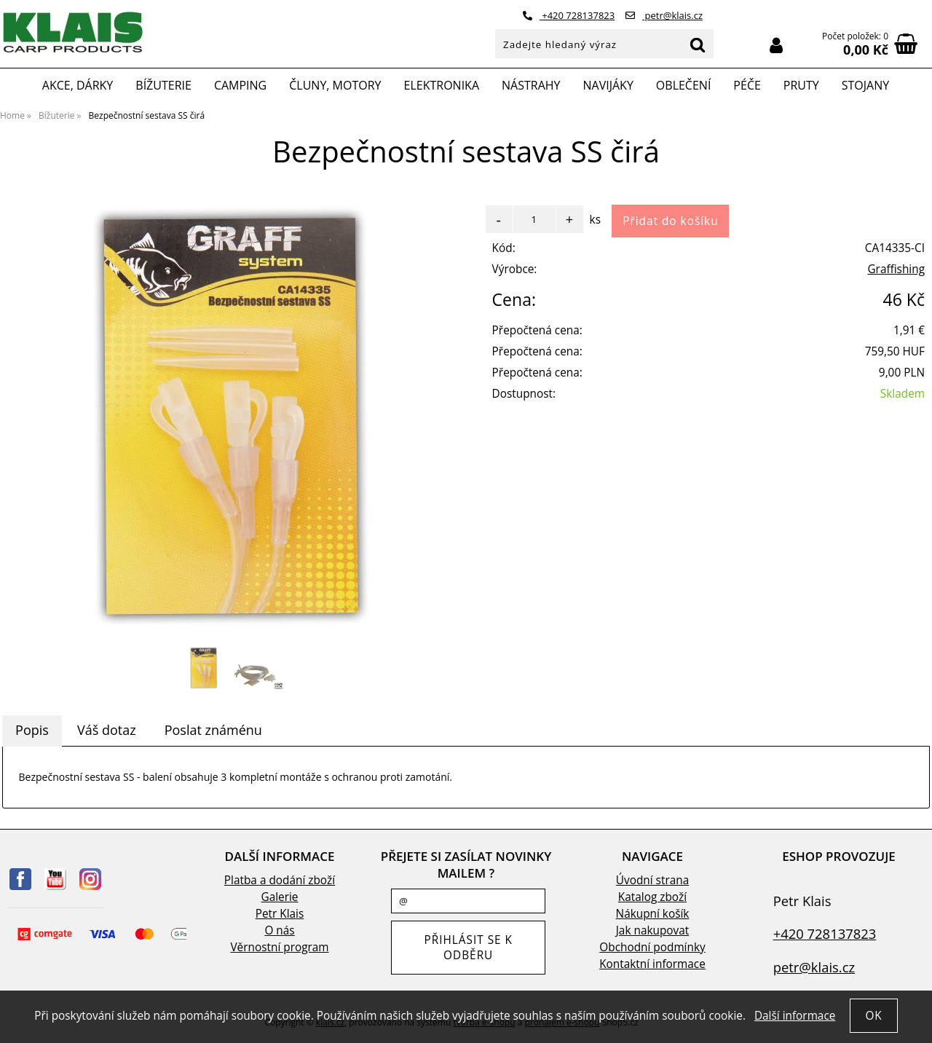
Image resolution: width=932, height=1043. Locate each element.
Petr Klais (280, 913)
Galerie (280, 897)
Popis (32, 730)
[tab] (32, 730)
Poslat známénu (213, 730)
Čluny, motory (335, 85)
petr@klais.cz (664, 15)
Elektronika (442, 85)
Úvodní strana (652, 880)
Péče (746, 85)
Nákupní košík (653, 913)
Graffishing (896, 269)
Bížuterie (163, 85)
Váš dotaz (106, 730)
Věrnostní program (279, 947)
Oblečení (683, 85)
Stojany (865, 85)
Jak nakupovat (652, 930)
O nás (279, 930)
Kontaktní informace (652, 964)
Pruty (801, 85)
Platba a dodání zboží (279, 880)
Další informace (794, 1015)
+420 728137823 (569, 15)
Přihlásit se (776, 45)
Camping (240, 85)
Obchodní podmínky (652, 947)
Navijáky (608, 85)
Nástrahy (531, 85)
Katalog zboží (652, 897)
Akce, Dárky (78, 85)
